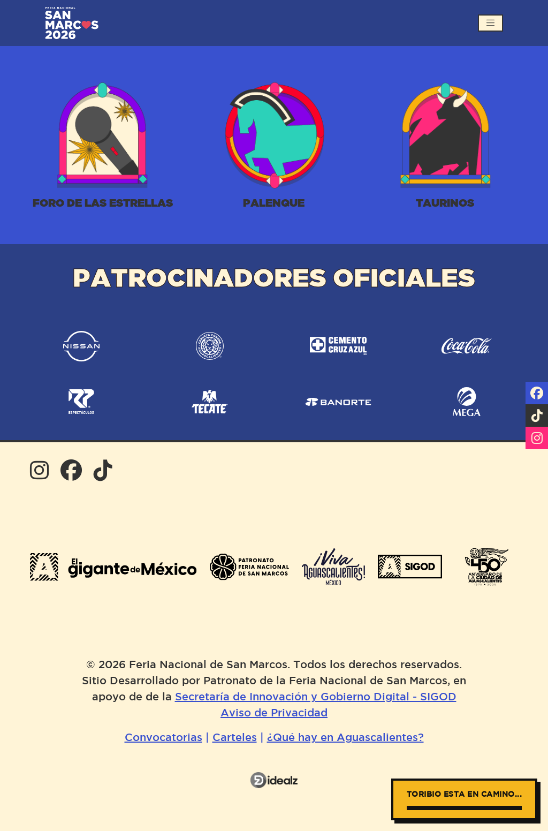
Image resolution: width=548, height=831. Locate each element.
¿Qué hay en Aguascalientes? (345, 738)
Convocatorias (163, 738)
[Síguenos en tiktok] (537, 415)
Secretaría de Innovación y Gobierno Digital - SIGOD (315, 697)
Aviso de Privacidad (274, 713)
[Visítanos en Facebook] (537, 393)
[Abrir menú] (490, 22)
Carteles (234, 738)
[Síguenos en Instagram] (537, 438)
